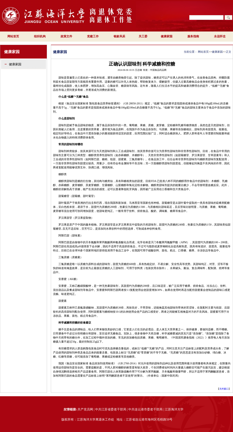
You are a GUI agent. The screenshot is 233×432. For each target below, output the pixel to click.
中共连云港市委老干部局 (145, 409)
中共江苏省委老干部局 (110, 409)
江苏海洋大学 (174, 409)
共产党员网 (85, 409)
